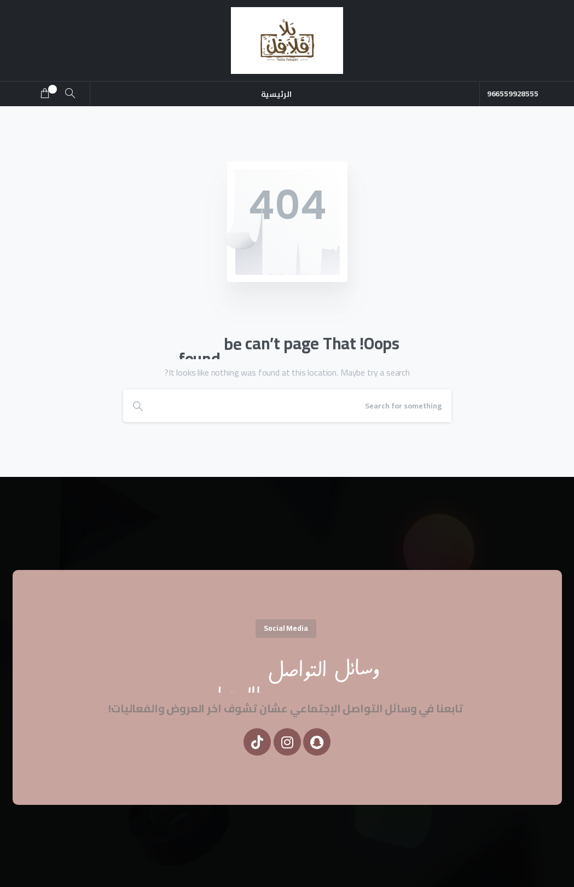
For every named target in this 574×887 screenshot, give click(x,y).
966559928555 (514, 94)
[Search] (302, 405)
